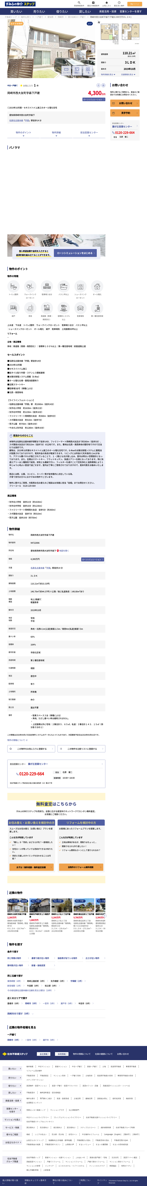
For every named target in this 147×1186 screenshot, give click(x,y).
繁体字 (126, 1134)
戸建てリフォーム (54, 1162)
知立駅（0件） (51, 985)
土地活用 (77, 1098)
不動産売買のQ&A (121, 1140)
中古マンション (44, 1066)
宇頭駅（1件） (76, 980)
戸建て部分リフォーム (96, 1162)
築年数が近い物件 (15, 965)
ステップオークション (35, 1080)
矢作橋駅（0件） (58, 980)
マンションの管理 (33, 1166)
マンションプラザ (57, 1110)
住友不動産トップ (33, 1157)
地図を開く (64, 550)
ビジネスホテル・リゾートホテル (71, 1166)
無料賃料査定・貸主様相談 (50, 1093)
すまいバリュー (85, 1144)
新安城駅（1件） (14, 985)
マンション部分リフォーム (120, 1162)
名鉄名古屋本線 (16, 120)
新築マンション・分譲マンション (58, 1157)
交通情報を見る (127, 74)
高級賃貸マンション (34, 1162)
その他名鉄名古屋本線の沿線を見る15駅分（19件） (30, 990)
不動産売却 (30, 1076)
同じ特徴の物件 (14, 958)
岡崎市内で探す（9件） (19, 1013)
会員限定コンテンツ (34, 1103)
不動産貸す (30, 1093)
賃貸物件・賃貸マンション (36, 1086)
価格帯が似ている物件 (67, 958)
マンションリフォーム (74, 1162)
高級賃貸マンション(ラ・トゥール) (116, 1086)
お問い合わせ (123, 1053)
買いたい (16, 11)
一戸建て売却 (75, 1076)
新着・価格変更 (38, 965)
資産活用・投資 (107, 11)
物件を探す (30, 1098)
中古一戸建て (77, 1066)
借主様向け (57, 1127)
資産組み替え (102, 1098)
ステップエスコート (88, 1127)
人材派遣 (46, 1170)
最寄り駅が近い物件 (40, 958)
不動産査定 (44, 1076)
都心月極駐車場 (32, 1170)
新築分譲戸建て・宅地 (98, 1157)
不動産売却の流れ (102, 1140)
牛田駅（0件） (33, 985)
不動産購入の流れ (84, 1140)
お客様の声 (69, 1144)
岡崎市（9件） (31, 1003)
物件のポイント (23, 132)
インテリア (49, 1166)
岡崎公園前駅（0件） (36, 980)
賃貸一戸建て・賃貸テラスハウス (65, 1086)
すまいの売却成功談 (120, 1144)
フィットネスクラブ (97, 1166)
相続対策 (129, 1098)
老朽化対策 (116, 1098)
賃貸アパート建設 (130, 1157)
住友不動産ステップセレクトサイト (40, 1122)
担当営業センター (89, 132)
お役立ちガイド (12, 1142)
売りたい (39, 11)
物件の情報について (16, 740)
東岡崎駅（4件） (14, 980)
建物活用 (89, 1098)
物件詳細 (56, 132)
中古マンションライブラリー (37, 1117)
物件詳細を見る (107, 74)
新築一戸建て (92, 1066)
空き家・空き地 (58, 1134)
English (117, 1134)
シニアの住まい (41, 1134)
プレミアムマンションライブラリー (67, 1117)
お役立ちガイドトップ (35, 1140)
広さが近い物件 (92, 958)
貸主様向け (71, 1127)
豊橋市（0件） (13, 1003)
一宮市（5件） (49, 1003)
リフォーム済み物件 (34, 1071)
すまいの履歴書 (102, 1144)
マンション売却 (59, 1076)
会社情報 (44, 1054)
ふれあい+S (80, 1157)
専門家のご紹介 (46, 1098)
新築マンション (61, 1066)
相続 (28, 1134)
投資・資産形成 (63, 1098)
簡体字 (136, 1134)
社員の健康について (104, 1053)
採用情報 (62, 1054)
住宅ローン (73, 1134)
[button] (105, 916)
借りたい (62, 11)
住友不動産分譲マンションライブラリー (101, 1117)
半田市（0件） (84, 1003)
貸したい (85, 11)
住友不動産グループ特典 (125, 1127)
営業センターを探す (131, 11)
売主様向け (44, 1127)
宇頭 (27, 120)
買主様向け (30, 1127)
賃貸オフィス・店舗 (90, 1086)
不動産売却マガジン (53, 1144)
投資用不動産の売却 (105, 1076)
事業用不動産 (131, 1066)
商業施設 (113, 1166)
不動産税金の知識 (33, 1144)
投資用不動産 (116, 1066)
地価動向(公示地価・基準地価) (60, 1140)
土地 (104, 1066)
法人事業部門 (74, 1110)
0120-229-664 (31, 773)
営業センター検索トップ (35, 1110)
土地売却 (89, 1076)
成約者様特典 (106, 1127)
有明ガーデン (126, 1166)
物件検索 (29, 1066)
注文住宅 (115, 1157)
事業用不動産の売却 (125, 1076)
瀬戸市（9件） (67, 1003)
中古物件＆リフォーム (90, 1134)
